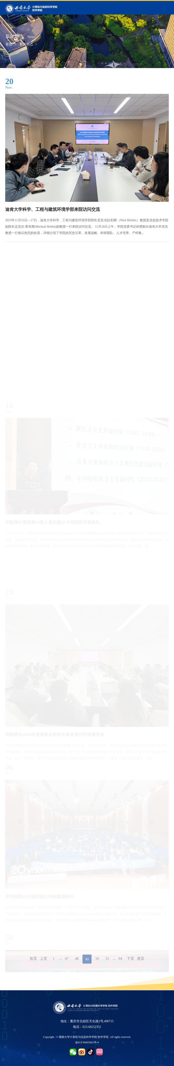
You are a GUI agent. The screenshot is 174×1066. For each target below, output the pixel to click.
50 (97, 962)
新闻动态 (26, 44)
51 (107, 962)
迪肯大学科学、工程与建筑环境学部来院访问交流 (52, 209)
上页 (43, 962)
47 (66, 962)
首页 (8, 44)
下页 (130, 962)
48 (77, 962)
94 (120, 962)
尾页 (140, 962)
